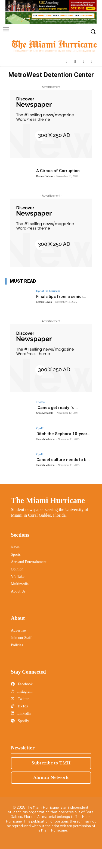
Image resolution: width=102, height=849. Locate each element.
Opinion (17, 569)
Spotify (20, 721)
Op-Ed (40, 428)
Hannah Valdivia (45, 439)
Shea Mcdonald (45, 412)
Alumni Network (51, 777)
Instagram (21, 691)
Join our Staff (21, 638)
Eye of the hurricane (48, 290)
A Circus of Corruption (58, 170)
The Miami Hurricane (48, 500)
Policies (17, 645)
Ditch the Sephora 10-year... (63, 433)
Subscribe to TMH (51, 763)
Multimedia (20, 584)
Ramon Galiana (44, 176)
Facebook (22, 684)
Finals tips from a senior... (61, 296)
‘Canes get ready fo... (57, 407)
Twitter (20, 699)
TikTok (19, 706)
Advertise (18, 630)
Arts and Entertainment (29, 562)
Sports (16, 554)
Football (41, 401)
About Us (18, 591)
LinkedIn (21, 714)
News (15, 547)
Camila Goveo (44, 301)
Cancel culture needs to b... (63, 459)
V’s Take (17, 577)
